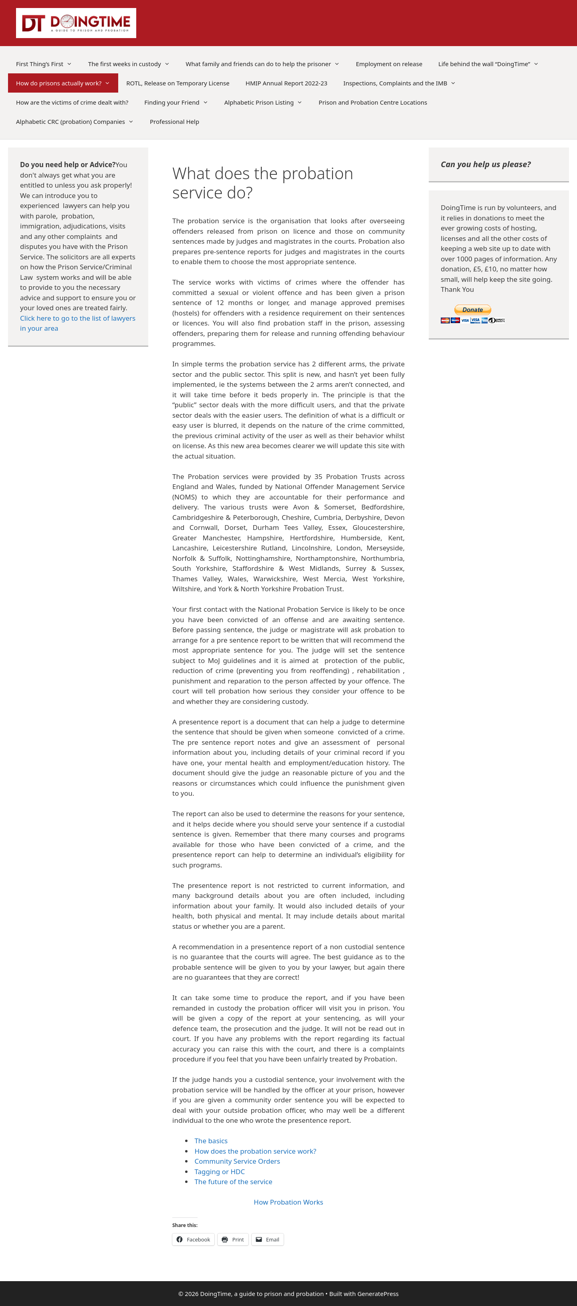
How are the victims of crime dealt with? (72, 102)
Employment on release (389, 64)
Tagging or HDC (219, 1171)
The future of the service (233, 1181)
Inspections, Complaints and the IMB (403, 83)
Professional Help (174, 121)
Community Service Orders (237, 1161)
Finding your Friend (180, 102)
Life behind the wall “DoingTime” (492, 63)
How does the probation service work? (255, 1151)
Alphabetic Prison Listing (267, 102)
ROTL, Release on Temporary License (177, 83)
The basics (211, 1140)
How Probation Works (288, 1202)
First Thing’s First (48, 63)
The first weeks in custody (133, 63)
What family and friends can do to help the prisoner (267, 63)
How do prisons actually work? (67, 83)
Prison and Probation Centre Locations (373, 102)
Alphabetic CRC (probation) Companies (79, 121)
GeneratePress (378, 1294)
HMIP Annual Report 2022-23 (286, 83)
